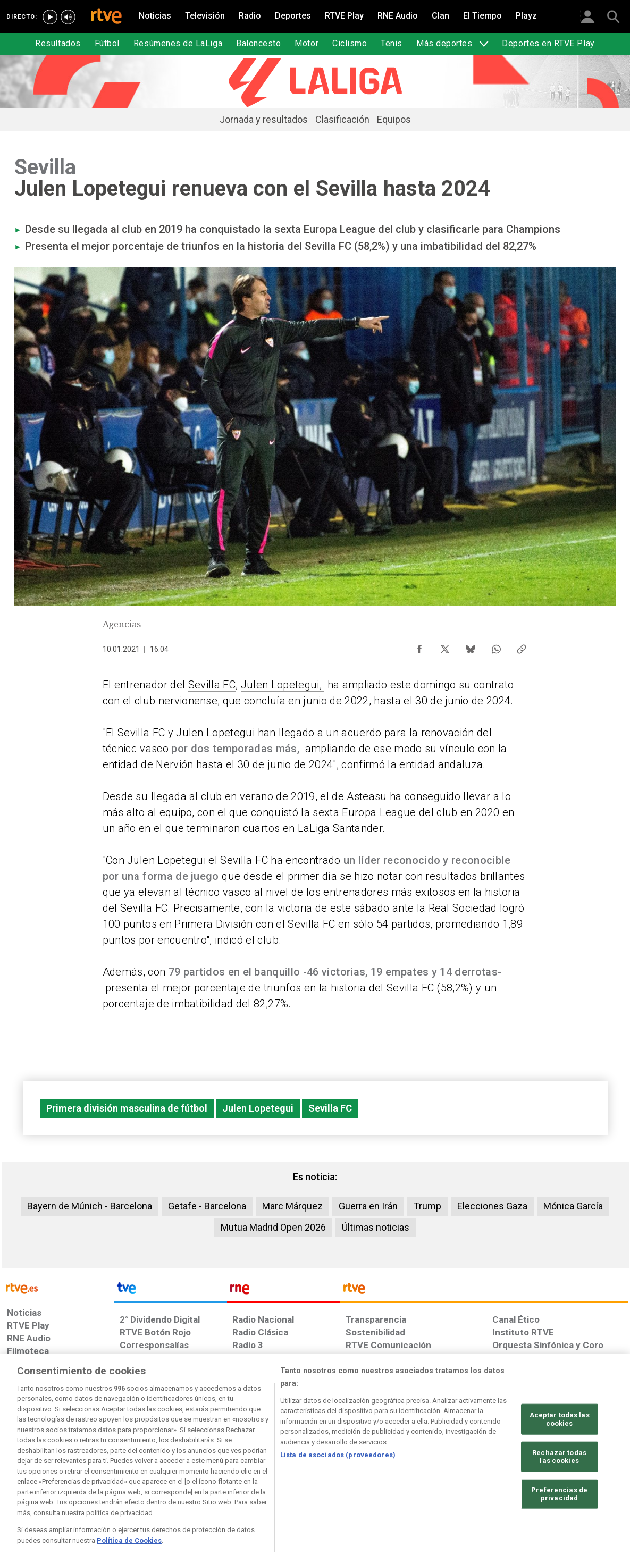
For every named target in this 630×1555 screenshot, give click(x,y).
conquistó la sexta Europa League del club (355, 812)
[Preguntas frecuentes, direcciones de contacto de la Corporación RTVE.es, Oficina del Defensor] (498, 1473)
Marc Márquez (292, 1206)
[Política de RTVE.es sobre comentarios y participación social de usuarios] (581, 1473)
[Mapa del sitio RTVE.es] (441, 1473)
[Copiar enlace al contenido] (521, 646)
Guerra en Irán (368, 1206)
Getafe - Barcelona (207, 1206)
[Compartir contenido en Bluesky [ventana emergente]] (470, 646)
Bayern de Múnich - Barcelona (89, 1206)
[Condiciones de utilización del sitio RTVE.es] (23, 1473)
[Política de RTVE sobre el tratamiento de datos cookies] (199, 1473)
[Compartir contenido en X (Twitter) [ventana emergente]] (445, 646)
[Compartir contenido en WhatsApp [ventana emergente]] (496, 646)
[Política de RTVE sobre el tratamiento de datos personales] (104, 1473)
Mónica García (573, 1206)
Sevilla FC (212, 684)
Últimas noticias (375, 1227)
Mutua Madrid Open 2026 (273, 1227)
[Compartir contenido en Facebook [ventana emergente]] (419, 646)
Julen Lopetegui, (283, 684)
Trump (427, 1206)
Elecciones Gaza (492, 1206)
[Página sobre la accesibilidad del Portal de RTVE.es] (378, 1473)
